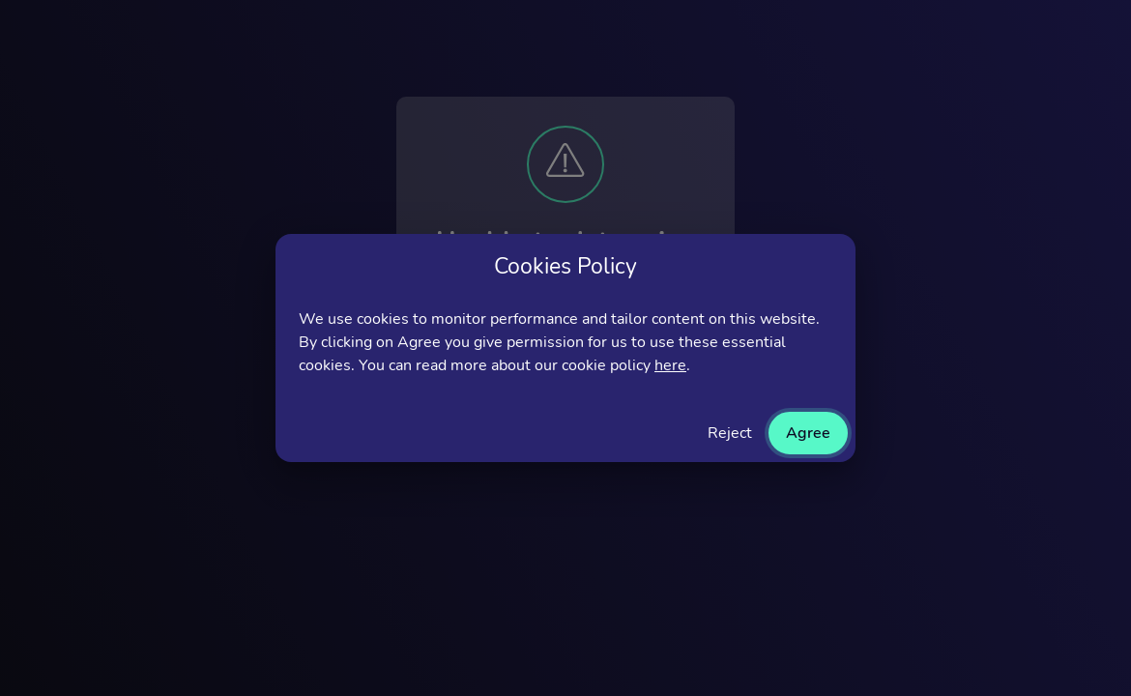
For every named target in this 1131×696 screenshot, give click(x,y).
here (670, 365)
